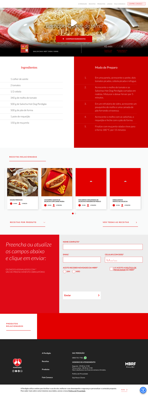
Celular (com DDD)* (114, 254)
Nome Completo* (71, 242)
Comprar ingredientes (74, 39)
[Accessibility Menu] (143, 390)
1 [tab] (73, 213)
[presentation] (80, 283)
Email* (66, 254)
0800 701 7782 (77, 358)
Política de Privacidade (125, 269)
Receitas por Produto (27, 222)
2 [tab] (75, 213)
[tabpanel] (22, 188)
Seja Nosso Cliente (78, 378)
